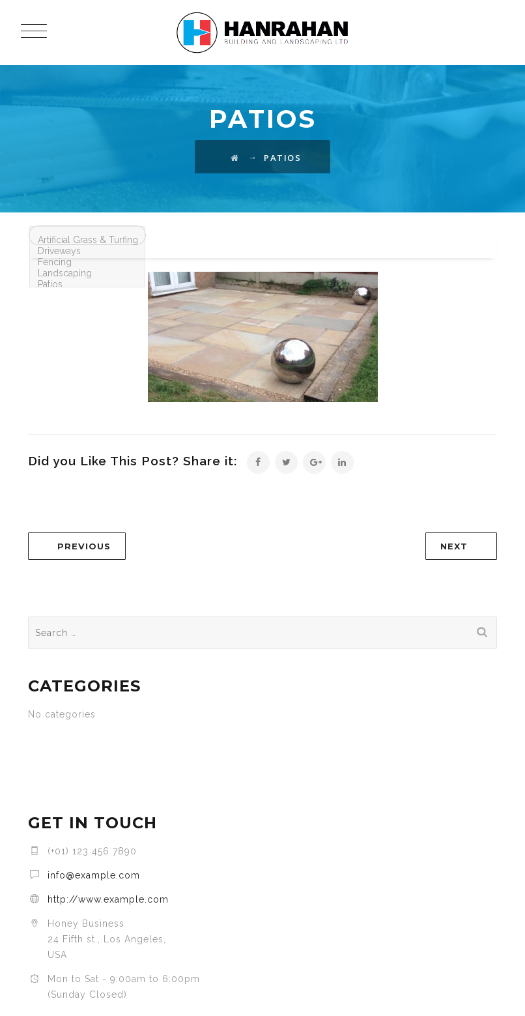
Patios (87, 284)
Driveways (87, 251)
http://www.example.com (108, 899)
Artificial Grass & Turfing (87, 240)
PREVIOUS (84, 546)
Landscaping (87, 273)
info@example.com (94, 875)
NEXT (454, 546)
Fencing (87, 262)
